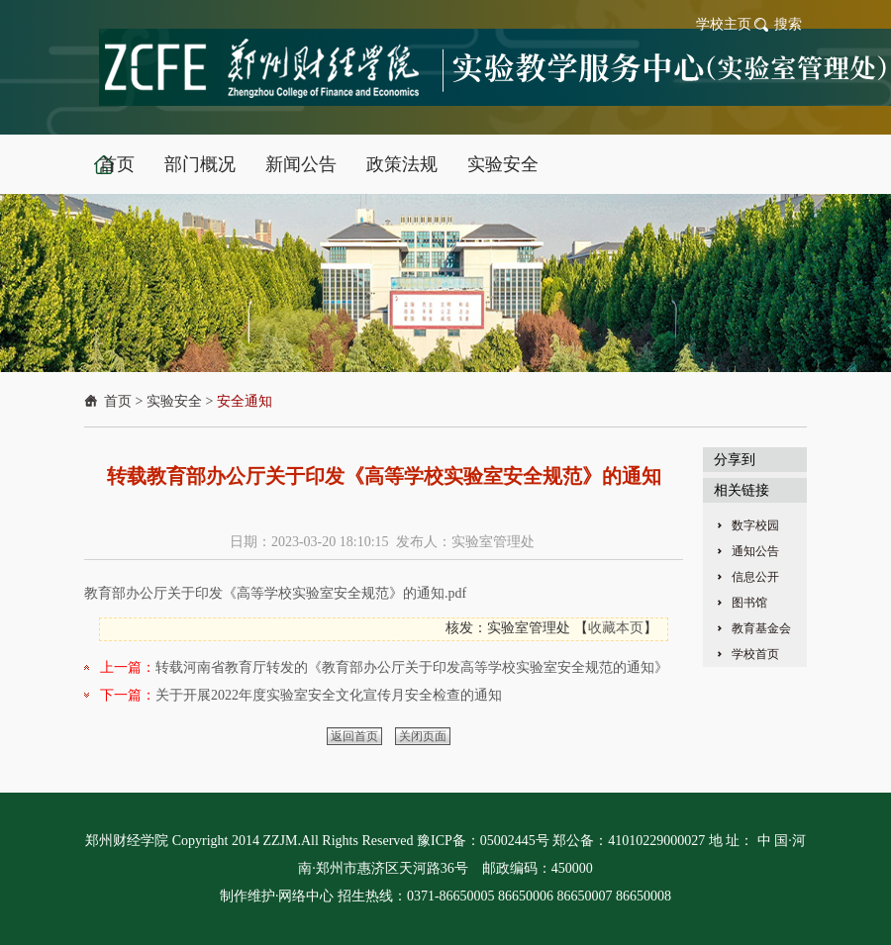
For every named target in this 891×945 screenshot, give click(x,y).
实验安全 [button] (503, 164)
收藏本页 (616, 627)
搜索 (788, 24)
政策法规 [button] (402, 164)
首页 (118, 401)
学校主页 (723, 24)
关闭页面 (422, 736)
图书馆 (749, 603)
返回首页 (354, 736)
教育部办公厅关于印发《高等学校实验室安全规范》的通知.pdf (275, 593)
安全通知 (244, 401)
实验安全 (174, 401)
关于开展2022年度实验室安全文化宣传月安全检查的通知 (328, 695)
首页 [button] (117, 164)
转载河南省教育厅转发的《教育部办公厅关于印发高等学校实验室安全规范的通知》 (411, 667)
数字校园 (755, 525)
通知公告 (755, 551)
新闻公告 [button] (301, 164)
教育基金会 (761, 628)
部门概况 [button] (200, 164)
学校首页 (755, 654)
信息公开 (755, 577)
